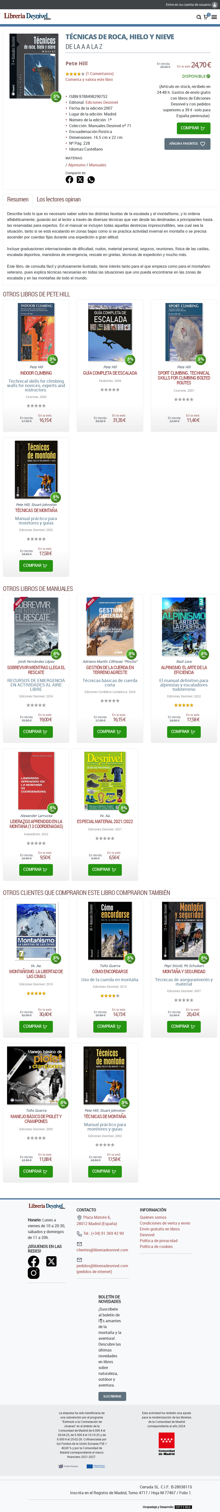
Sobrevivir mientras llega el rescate (36, 670)
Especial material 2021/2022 (105, 821)
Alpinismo (77, 165)
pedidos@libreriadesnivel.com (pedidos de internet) (102, 1265)
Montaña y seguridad (184, 971)
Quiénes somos (153, 1217)
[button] (198, 16)
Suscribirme (112, 1396)
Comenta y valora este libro (89, 79)
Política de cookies (156, 1246)
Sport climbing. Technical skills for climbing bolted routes (184, 378)
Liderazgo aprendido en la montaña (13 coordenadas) (36, 824)
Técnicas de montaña (36, 510)
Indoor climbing (36, 373)
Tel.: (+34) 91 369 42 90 (100, 1233)
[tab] (18, 200)
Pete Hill (77, 63)
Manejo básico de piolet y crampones (36, 1119)
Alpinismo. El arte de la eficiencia (184, 670)
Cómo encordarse (110, 971)
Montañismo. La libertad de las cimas (36, 974)
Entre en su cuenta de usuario (192, 4)
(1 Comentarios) (100, 73)
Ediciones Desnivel (102, 102)
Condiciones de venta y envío (165, 1223)
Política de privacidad (159, 1240)
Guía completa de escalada (110, 373)
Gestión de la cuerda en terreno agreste (110, 670)
